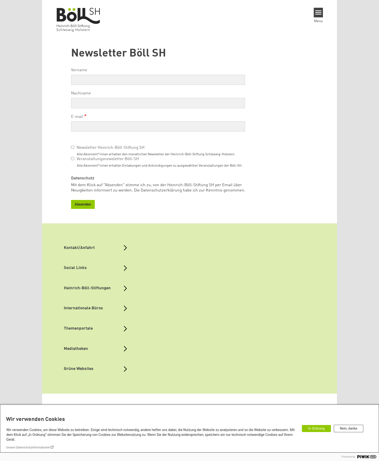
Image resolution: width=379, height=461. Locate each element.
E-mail (77, 117)
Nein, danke (348, 428)
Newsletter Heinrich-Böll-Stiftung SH (111, 148)
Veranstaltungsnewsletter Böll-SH (108, 159)
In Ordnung (316, 428)
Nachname (81, 93)
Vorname (79, 70)
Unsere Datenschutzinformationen (28, 447)
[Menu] (318, 12)
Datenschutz (82, 178)
